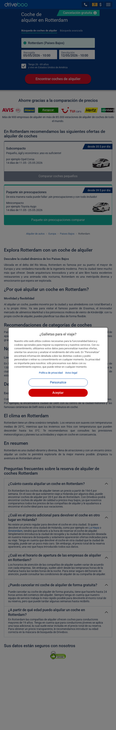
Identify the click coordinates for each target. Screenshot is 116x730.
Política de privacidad (51, 372)
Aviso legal (71, 372)
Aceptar (58, 393)
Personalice (58, 382)
